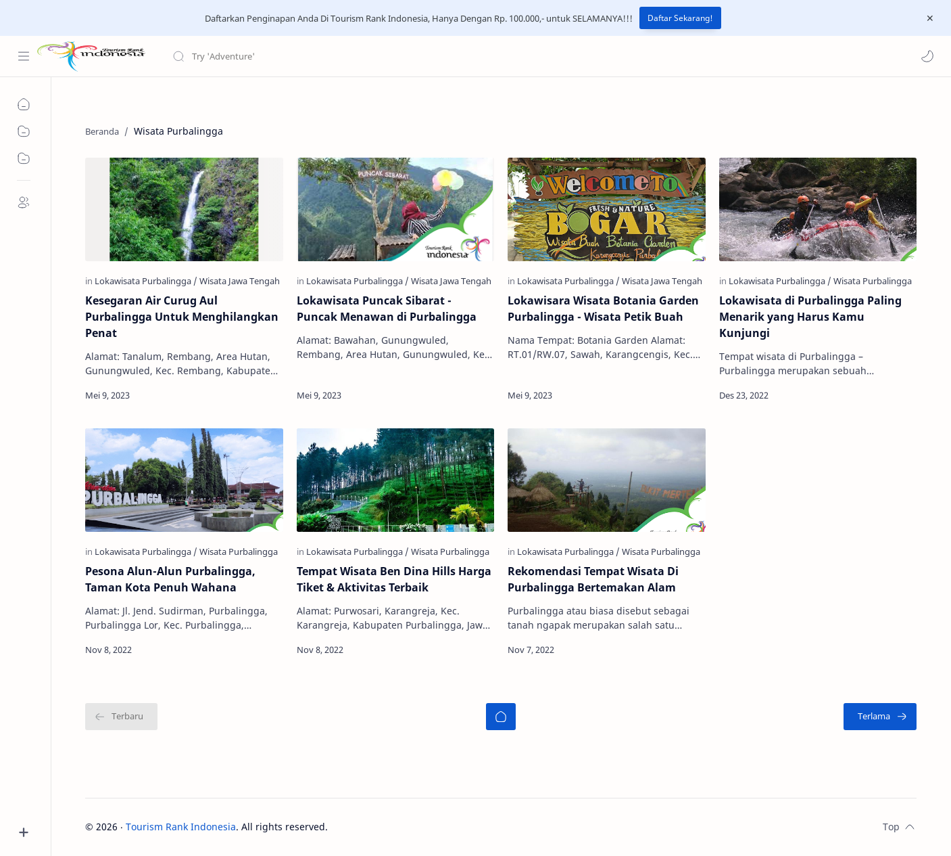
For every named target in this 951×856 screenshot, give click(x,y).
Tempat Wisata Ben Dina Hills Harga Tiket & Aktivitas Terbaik (394, 579)
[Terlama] (880, 716)
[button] (927, 56)
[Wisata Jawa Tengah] (239, 281)
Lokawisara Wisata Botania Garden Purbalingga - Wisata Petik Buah (603, 308)
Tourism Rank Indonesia (181, 826)
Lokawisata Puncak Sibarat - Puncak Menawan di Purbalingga (387, 308)
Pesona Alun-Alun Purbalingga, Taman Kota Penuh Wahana (170, 579)
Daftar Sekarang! (680, 18)
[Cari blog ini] (280, 56)
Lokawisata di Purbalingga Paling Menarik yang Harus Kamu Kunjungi (810, 316)
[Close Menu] (930, 18)
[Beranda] (501, 716)
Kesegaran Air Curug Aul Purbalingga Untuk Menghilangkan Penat (181, 316)
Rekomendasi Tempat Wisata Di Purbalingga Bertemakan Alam (593, 579)
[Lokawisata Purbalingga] (146, 281)
